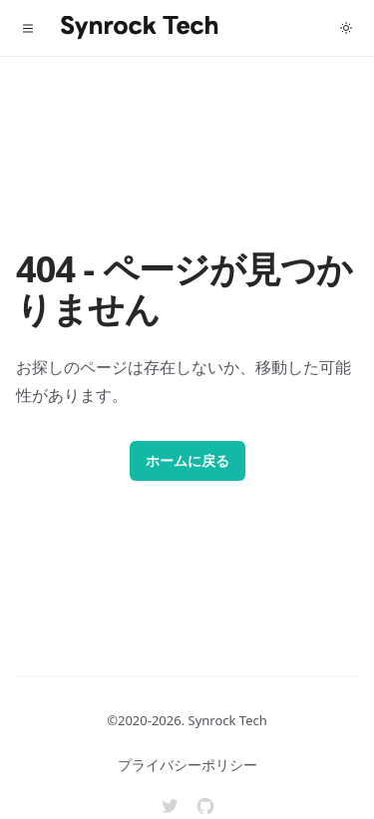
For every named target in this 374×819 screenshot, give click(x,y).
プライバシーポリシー (187, 764)
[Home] (139, 28)
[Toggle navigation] (28, 28)
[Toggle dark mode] (346, 28)
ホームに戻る (187, 460)
